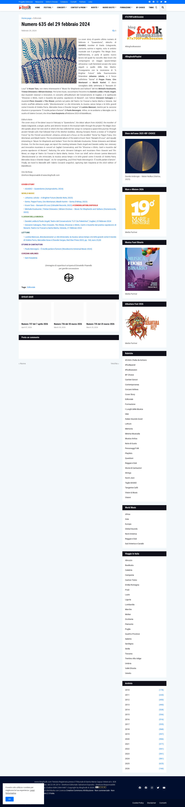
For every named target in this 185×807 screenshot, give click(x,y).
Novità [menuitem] (94, 7)
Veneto (128, 673)
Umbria (128, 663)
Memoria (129, 429)
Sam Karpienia (31, 258)
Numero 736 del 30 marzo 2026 (68, 324)
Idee (127, 414)
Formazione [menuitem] (125, 7)
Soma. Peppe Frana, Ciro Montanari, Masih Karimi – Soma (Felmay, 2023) (56, 202)
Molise (128, 614)
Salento (128, 639)
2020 (144, 739)
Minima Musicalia (132, 434)
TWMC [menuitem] (151, 7)
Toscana (128, 654)
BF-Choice (129, 375)
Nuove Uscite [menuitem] (109, 7)
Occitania (129, 619)
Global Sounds (131, 529)
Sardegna (129, 644)
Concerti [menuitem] (61, 7)
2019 (144, 734)
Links (90, 2)
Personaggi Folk (132, 448)
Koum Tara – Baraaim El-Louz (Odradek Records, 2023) (48, 205)
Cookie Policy (138, 803)
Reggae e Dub (131, 463)
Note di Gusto (131, 443)
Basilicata (129, 565)
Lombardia (129, 604)
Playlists (128, 453)
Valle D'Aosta (130, 668)
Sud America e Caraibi (134, 544)
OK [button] (9, 799)
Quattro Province (132, 634)
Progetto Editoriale (26, 2)
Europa (128, 524)
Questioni (129, 458)
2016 (144, 719)
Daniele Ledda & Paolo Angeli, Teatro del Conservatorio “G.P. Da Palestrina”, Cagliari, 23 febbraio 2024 (68, 221)
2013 (144, 704)
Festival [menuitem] (47, 7)
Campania (129, 575)
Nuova (23, 363)
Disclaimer (151, 803)
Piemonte (129, 624)
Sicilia (127, 649)
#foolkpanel (130, 365)
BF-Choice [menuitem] (140, 7)
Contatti (73, 2)
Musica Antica (131, 438)
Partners (82, 2)
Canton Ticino (131, 580)
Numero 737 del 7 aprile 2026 (34, 324)
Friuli (127, 590)
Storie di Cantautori (133, 468)
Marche (128, 609)
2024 (144, 758)
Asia (127, 519)
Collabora (64, 2)
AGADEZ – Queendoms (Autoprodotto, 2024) (44, 189)
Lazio (127, 595)
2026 (144, 768)
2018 (144, 729)
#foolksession (131, 370)
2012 (144, 699)
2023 (144, 754)
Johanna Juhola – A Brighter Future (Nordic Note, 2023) (49, 198)
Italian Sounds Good (133, 419)
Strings (128, 473)
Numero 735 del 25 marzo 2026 (100, 324)
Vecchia (114, 363)
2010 (144, 690)
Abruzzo (128, 560)
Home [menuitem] (37, 7)
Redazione (39, 2)
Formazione (130, 404)
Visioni (128, 497)
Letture (128, 424)
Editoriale (37, 18)
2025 (144, 763)
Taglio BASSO (131, 483)
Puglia (127, 629)
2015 (144, 714)
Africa (127, 514)
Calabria (128, 570)
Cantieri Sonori (131, 380)
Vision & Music (131, 492)
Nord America (131, 534)
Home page (26, 18)
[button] (156, 7)
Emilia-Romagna (132, 585)
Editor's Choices (52, 2)
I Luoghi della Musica (134, 409)
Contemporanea (132, 385)
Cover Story (130, 394)
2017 (144, 724)
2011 (144, 695)
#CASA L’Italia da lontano (136, 360)
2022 (144, 749)
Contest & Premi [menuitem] (78, 7)
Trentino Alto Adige (133, 658)
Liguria (128, 599)
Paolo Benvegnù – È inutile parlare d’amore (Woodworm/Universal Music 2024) (58, 249)
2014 (144, 709)
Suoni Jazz (129, 478)
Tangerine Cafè (131, 488)
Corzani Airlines (131, 389)
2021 (144, 744)
